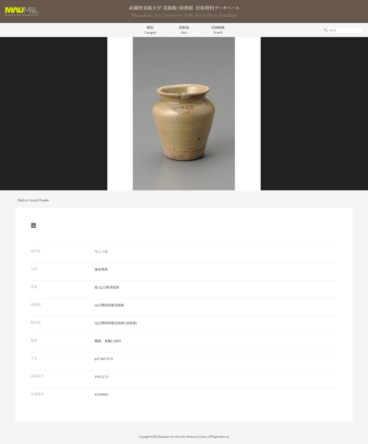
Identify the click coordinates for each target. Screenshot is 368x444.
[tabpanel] (184, 113)
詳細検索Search (218, 29)
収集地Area (184, 29)
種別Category (150, 29)
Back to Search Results (33, 200)
